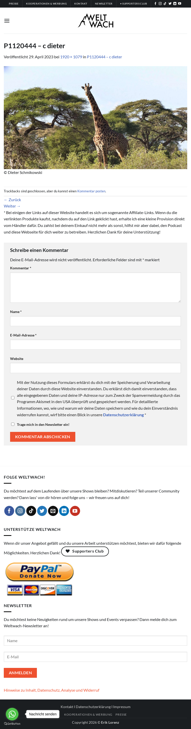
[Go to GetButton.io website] (12, 723)
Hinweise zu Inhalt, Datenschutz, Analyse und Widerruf (51, 690)
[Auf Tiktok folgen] (164, 4)
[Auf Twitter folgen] (170, 4)
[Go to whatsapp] (12, 714)
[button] (7, 20)
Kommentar (20, 268)
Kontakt (67, 707)
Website (16, 358)
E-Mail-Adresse (23, 335)
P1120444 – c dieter (104, 56)
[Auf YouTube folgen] (179, 4)
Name (16, 311)
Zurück (12, 199)
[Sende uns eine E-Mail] (53, 511)
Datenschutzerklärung (93, 707)
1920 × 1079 (71, 56)
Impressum (122, 707)
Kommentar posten (91, 191)
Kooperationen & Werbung (88, 714)
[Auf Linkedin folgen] (174, 4)
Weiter (12, 205)
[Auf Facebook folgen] (155, 4)
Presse (121, 714)
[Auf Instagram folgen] (160, 4)
